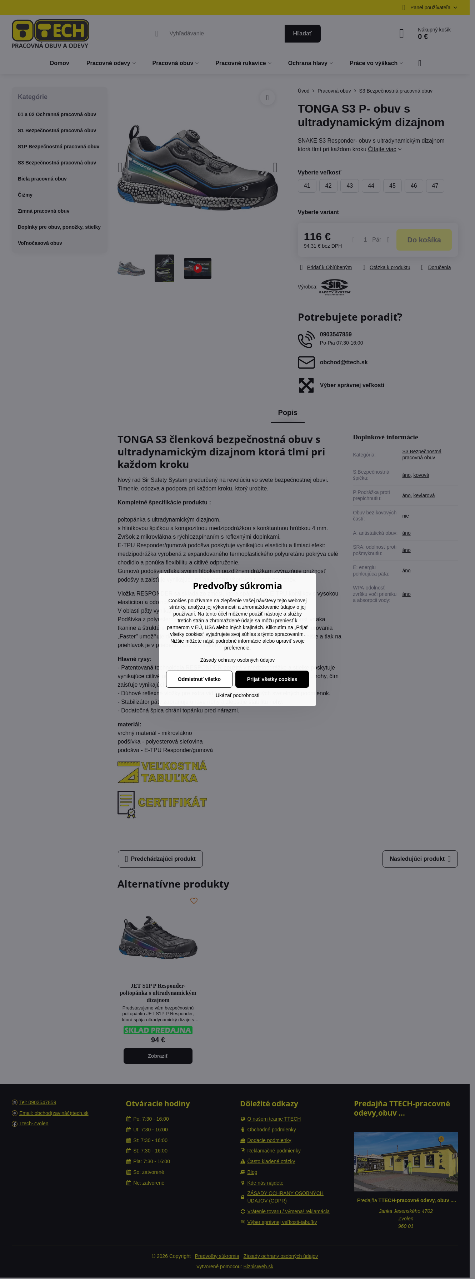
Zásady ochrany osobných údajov (237, 660)
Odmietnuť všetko (199, 679)
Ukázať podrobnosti (237, 695)
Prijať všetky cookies (272, 679)
